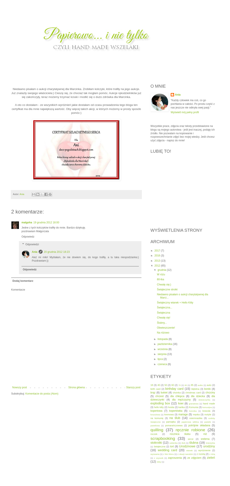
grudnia (162, 269)
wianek (189, 450)
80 (186, 385)
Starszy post (133, 387)
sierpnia (162, 354)
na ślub (174, 418)
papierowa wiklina (190, 422)
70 (179, 385)
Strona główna (76, 387)
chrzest (159, 396)
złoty (159, 462)
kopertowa (156, 410)
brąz (152, 392)
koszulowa (155, 414)
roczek (153, 434)
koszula (206, 411)
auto (209, 385)
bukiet (164, 392)
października (165, 344)
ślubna (193, 442)
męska (196, 414)
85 (192, 385)
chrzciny (210, 392)
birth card (155, 389)
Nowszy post (19, 387)
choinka (177, 392)
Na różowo (163, 332)
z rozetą (201, 454)
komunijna (207, 407)
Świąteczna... (164, 307)
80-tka (160, 279)
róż (205, 434)
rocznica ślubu (180, 434)
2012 (158, 265)
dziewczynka (204, 400)
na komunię (156, 418)
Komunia (193, 407)
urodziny (209, 446)
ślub (183, 443)
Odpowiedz (27, 236)
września (163, 349)
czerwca (163, 364)
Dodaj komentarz (22, 280)
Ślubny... (162, 322)
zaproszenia (175, 457)
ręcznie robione (190, 430)
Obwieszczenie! (166, 327)
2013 (158, 260)
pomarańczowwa (173, 425)
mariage (183, 414)
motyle (207, 414)
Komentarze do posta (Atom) (41, 393)
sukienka (173, 443)
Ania (34, 251)
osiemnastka (195, 418)
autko (200, 385)
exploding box (160, 403)
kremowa (169, 414)
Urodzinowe (187, 446)
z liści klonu (168, 454)
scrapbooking (162, 438)
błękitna (195, 389)
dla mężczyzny (181, 399)
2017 (158, 250)
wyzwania (154, 454)
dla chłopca (177, 396)
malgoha (26, 222)
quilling (156, 430)
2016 (158, 255)
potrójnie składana (199, 425)
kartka (181, 407)
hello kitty (159, 407)
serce (190, 439)
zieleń (211, 457)
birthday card (174, 388)
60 (172, 385)
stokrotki (156, 442)
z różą (212, 454)
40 (158, 385)
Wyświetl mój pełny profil (185, 112)
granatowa (193, 403)
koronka (192, 411)
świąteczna (159, 446)
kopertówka (175, 410)
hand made (209, 403)
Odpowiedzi (32, 244)
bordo (207, 388)
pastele (207, 422)
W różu (161, 274)
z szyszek (158, 458)
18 (151, 385)
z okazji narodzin (185, 454)
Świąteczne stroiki (167, 289)
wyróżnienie (204, 450)
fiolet (180, 403)
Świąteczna (163, 312)
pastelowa (155, 425)
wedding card (167, 450)
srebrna (205, 438)
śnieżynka (210, 443)
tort (172, 446)
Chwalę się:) (164, 284)
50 (165, 385)
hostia (171, 407)
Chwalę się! (163, 317)
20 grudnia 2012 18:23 (57, 251)
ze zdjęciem (194, 457)
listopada (163, 339)
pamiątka (171, 421)
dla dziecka (198, 396)
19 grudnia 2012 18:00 (46, 222)
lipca (161, 359)
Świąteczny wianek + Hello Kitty (175, 302)
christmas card (193, 392)
